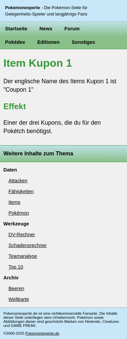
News (46, 28)
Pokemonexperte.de (42, 333)
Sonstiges (83, 42)
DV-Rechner (21, 234)
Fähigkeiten (21, 191)
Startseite (16, 28)
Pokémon (18, 213)
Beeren (16, 288)
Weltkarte (18, 299)
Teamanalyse (22, 256)
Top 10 (15, 267)
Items (14, 202)
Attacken (17, 180)
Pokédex (15, 42)
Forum (72, 28)
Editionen (48, 42)
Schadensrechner (27, 245)
